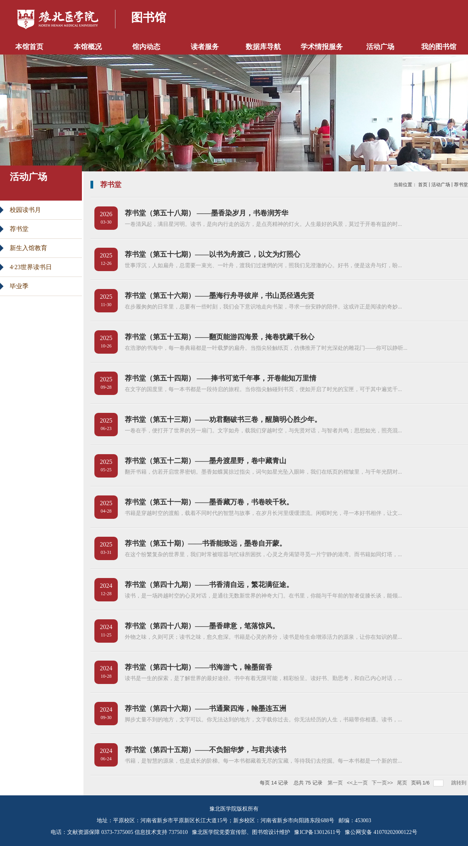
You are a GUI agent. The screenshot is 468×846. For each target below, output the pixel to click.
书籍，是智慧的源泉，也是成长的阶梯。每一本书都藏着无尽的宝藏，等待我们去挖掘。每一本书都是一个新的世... (263, 761)
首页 (422, 184)
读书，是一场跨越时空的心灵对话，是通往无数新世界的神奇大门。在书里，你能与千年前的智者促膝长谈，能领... (263, 596)
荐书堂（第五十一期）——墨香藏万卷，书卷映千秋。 (209, 502)
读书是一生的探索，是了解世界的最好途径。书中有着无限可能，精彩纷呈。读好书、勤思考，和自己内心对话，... (263, 678)
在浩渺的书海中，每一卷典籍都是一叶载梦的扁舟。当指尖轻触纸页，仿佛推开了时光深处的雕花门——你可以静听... (266, 348)
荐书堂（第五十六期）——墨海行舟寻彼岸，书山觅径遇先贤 (219, 296)
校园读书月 (25, 209)
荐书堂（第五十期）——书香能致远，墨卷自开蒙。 (205, 543)
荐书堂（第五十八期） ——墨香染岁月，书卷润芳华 (206, 213)
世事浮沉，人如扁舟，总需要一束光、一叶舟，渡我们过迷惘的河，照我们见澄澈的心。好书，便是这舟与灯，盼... (263, 265)
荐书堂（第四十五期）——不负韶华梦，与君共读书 (205, 750)
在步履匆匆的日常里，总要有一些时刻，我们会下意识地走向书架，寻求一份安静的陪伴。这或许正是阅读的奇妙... (263, 307)
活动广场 (440, 184)
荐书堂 (19, 229)
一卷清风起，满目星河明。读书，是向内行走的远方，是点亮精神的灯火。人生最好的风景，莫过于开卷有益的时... (263, 224)
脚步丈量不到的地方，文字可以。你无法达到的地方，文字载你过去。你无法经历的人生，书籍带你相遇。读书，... (263, 720)
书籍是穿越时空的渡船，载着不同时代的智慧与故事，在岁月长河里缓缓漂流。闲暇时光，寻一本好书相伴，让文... (263, 513)
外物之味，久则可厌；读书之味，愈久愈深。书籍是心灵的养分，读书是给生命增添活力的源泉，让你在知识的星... (263, 637)
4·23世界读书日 (31, 267)
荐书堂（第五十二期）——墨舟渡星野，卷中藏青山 (205, 461)
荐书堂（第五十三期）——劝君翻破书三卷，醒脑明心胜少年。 (223, 419)
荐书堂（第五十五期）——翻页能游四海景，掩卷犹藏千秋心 (219, 337)
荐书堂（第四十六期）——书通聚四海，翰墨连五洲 (205, 708)
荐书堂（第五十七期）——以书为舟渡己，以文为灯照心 (212, 254)
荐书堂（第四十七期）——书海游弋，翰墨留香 (198, 667)
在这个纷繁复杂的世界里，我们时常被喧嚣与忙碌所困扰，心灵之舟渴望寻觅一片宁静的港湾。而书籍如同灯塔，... (263, 554)
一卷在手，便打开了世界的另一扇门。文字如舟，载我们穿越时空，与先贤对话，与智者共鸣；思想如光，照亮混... (263, 431)
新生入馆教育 (28, 248)
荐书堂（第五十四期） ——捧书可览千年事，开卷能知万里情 (220, 378)
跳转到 (459, 783)
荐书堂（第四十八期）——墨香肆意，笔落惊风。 (202, 626)
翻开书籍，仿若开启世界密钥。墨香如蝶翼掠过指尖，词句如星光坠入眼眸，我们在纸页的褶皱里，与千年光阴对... (263, 472)
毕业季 (19, 286)
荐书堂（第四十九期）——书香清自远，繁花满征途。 (209, 585)
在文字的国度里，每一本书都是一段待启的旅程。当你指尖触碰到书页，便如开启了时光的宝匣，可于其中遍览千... (263, 389)
